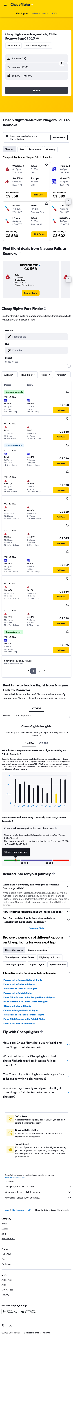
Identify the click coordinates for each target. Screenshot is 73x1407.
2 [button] (39, 670)
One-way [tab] (50, 149)
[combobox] (13, 46)
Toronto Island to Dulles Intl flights (20, 988)
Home (6, 1210)
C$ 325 (29, 38)
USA (29, 1210)
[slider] (69, 366)
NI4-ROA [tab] (29, 743)
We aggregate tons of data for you (38, 1192)
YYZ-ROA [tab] (36, 708)
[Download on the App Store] (28, 1311)
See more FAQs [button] (36, 928)
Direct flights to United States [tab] (19, 957)
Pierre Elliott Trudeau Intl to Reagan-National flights (29, 997)
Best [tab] (22, 149)
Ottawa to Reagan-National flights (20, 1010)
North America (18, 1210)
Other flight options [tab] (14, 964)
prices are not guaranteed (14, 1177)
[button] (5, 4)
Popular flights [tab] (37, 964)
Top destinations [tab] (57, 964)
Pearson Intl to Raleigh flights (17, 993)
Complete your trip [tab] (37, 950)
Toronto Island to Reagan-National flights (23, 1014)
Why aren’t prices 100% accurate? (38, 1198)
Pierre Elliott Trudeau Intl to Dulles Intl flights (25, 1001)
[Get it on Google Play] (10, 1311)
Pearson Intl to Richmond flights (19, 1023)
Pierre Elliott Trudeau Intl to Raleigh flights (24, 1019)
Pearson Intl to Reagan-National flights (22, 980)
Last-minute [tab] (35, 149)
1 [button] (33, 670)
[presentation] (37, 38)
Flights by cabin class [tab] (49, 957)
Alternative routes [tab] (14, 950)
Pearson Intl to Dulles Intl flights (19, 984)
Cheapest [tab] (9, 149)
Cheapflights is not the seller (38, 1186)
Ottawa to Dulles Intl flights (17, 1006)
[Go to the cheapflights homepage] (22, 4)
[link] (31, 293)
